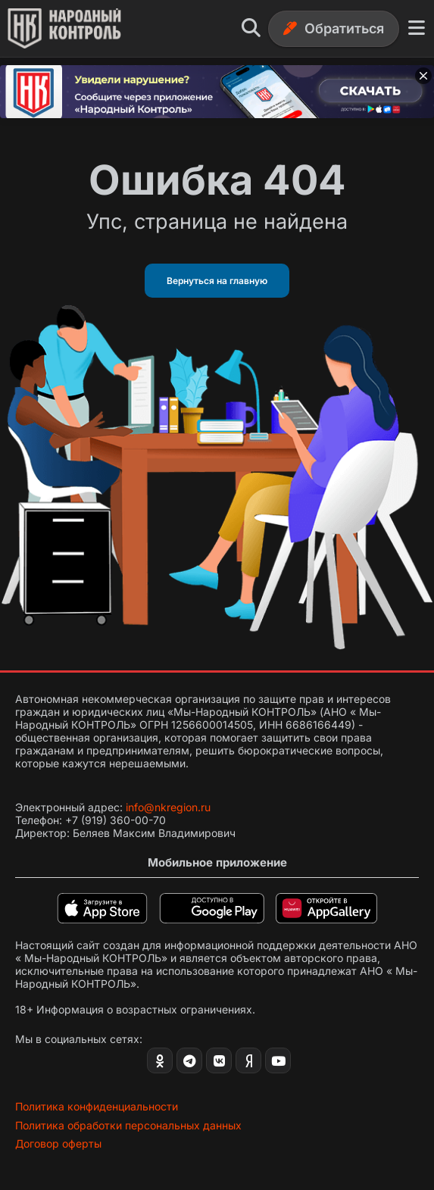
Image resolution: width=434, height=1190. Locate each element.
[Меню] (416, 28)
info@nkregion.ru (168, 807)
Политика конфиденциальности (96, 1106)
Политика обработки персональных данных (128, 1125)
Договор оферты (58, 1143)
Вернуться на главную (217, 280)
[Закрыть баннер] (423, 75)
